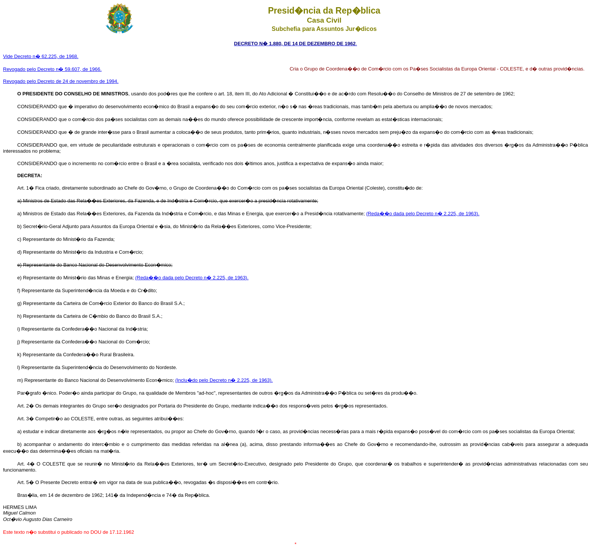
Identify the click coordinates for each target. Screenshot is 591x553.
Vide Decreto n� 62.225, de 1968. (40, 56)
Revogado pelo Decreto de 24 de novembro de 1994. (60, 81)
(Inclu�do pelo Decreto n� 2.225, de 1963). (224, 380)
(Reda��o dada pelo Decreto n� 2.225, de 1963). (422, 213)
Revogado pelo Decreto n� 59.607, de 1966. (52, 69)
